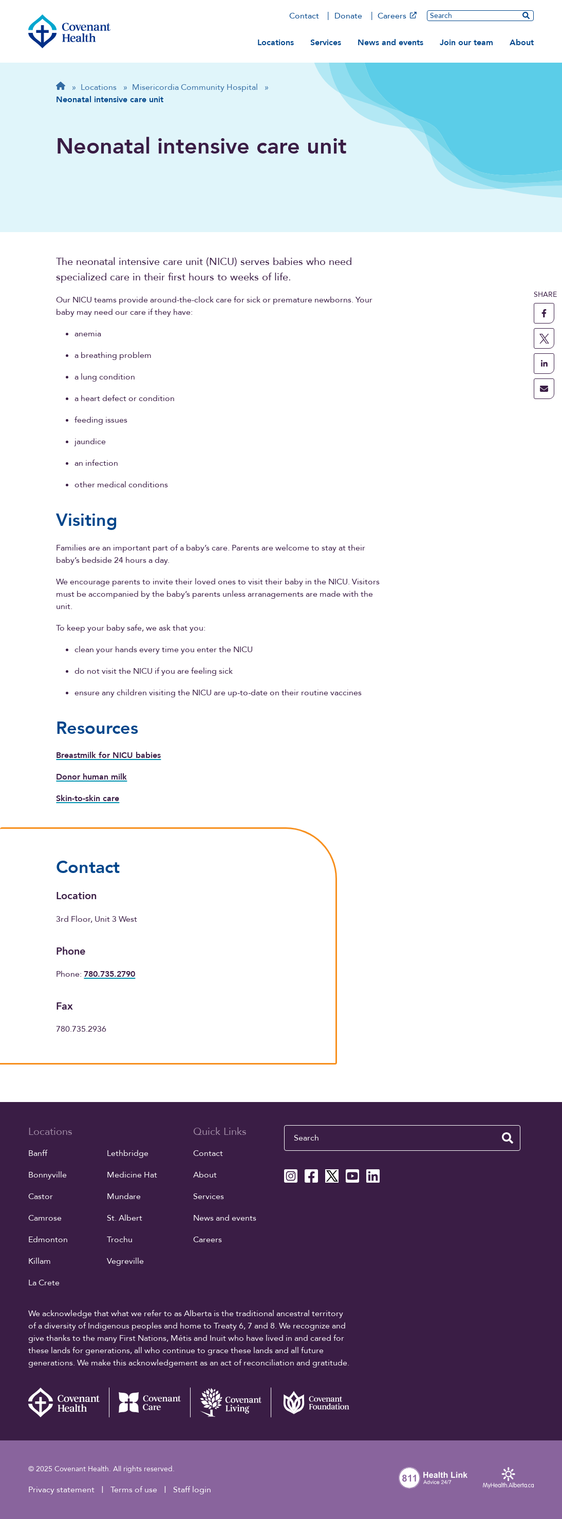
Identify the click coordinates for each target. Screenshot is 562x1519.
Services (325, 42)
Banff (37, 1153)
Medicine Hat (132, 1175)
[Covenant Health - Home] (68, 1402)
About (522, 42)
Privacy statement (61, 1489)
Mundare (124, 1196)
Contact (304, 16)
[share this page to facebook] (544, 313)
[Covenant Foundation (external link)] (311, 1402)
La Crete (44, 1282)
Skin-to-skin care (87, 798)
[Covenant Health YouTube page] (352, 1176)
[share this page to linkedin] (544, 363)
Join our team (466, 42)
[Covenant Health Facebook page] (311, 1176)
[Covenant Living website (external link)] (230, 1402)
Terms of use (133, 1489)
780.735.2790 (109, 974)
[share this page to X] (544, 338)
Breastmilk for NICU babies (108, 755)
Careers (397, 16)
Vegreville (125, 1261)
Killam (39, 1261)
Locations (275, 42)
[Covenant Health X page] (332, 1176)
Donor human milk (91, 777)
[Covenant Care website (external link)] (149, 1402)
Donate (348, 16)
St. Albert (124, 1218)
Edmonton (48, 1239)
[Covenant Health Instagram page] (290, 1176)
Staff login (192, 1489)
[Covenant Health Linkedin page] (373, 1176)
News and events (390, 42)
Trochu (120, 1239)
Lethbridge (127, 1153)
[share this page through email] (544, 388)
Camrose (45, 1218)
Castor (40, 1196)
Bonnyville (47, 1175)
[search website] (526, 15)
